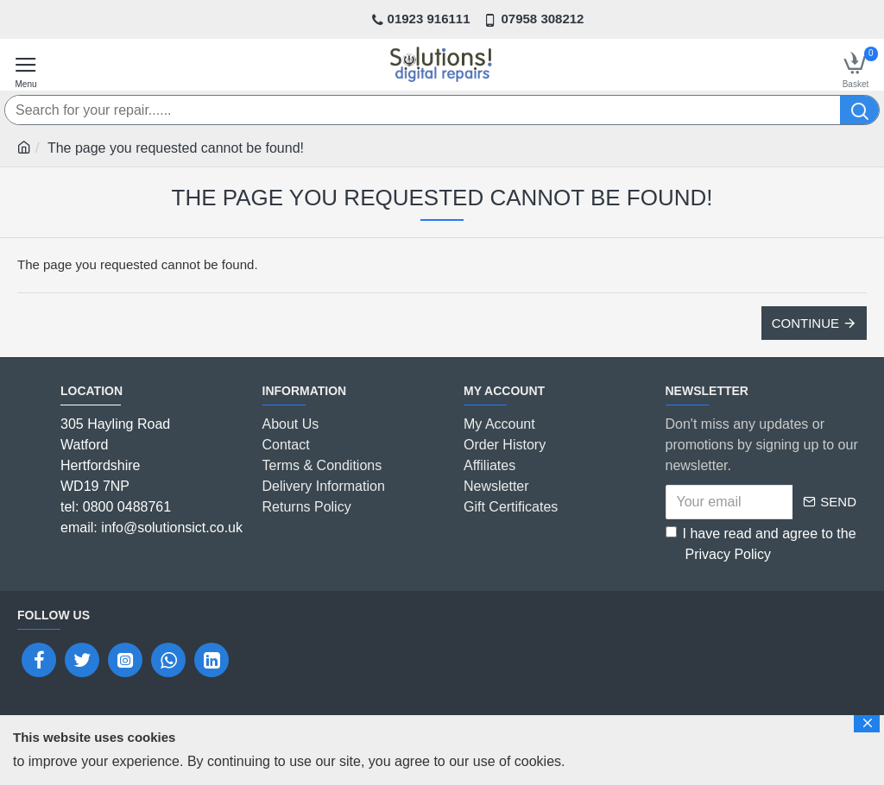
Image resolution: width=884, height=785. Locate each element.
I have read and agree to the (761, 545)
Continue (805, 323)
